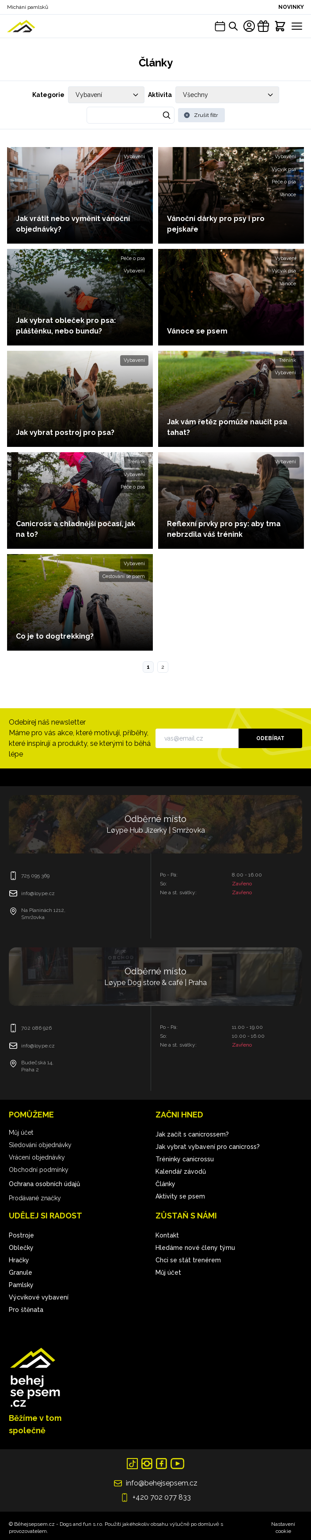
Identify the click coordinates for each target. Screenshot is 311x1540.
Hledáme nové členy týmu (195, 1247)
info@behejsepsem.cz (161, 1483)
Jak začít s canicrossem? (192, 1134)
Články (165, 1183)
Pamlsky (21, 1284)
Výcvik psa (284, 169)
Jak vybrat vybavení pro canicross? (208, 1146)
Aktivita (160, 94)
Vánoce (288, 195)
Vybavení (134, 156)
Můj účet (21, 1132)
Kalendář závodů (181, 1171)
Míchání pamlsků (27, 7)
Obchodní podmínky (38, 1169)
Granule (20, 1272)
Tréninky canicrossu (185, 1159)
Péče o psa (284, 182)
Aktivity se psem (180, 1196)
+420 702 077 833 (162, 1497)
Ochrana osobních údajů (44, 1183)
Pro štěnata (26, 1309)
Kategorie (48, 94)
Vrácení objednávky (37, 1157)
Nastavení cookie (283, 1527)
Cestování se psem (123, 576)
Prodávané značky (35, 1198)
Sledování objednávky (40, 1144)
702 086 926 (36, 1028)
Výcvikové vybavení (38, 1297)
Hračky (19, 1260)
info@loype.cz (38, 893)
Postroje (21, 1235)
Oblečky (21, 1247)
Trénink (287, 360)
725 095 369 (35, 876)
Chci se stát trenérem (188, 1260)
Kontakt (167, 1235)
